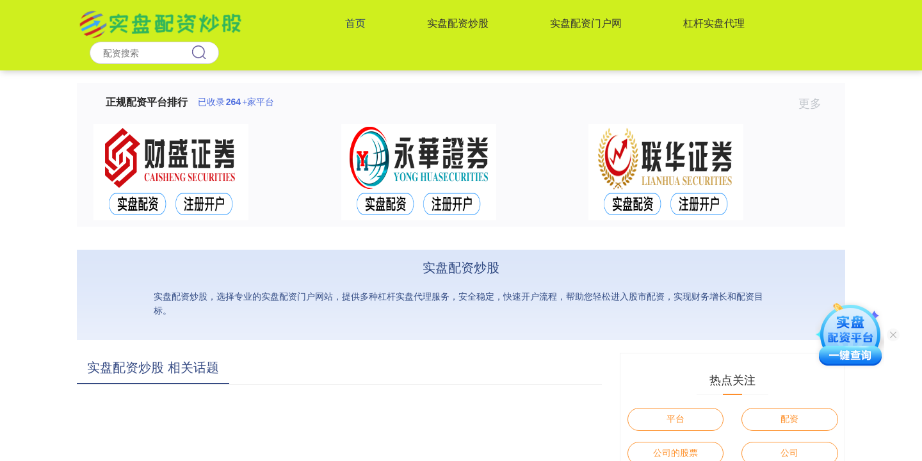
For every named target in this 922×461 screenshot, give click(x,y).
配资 (789, 419)
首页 (355, 23)
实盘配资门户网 (586, 23)
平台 (675, 419)
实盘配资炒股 (458, 23)
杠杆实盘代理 (714, 23)
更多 (815, 103)
